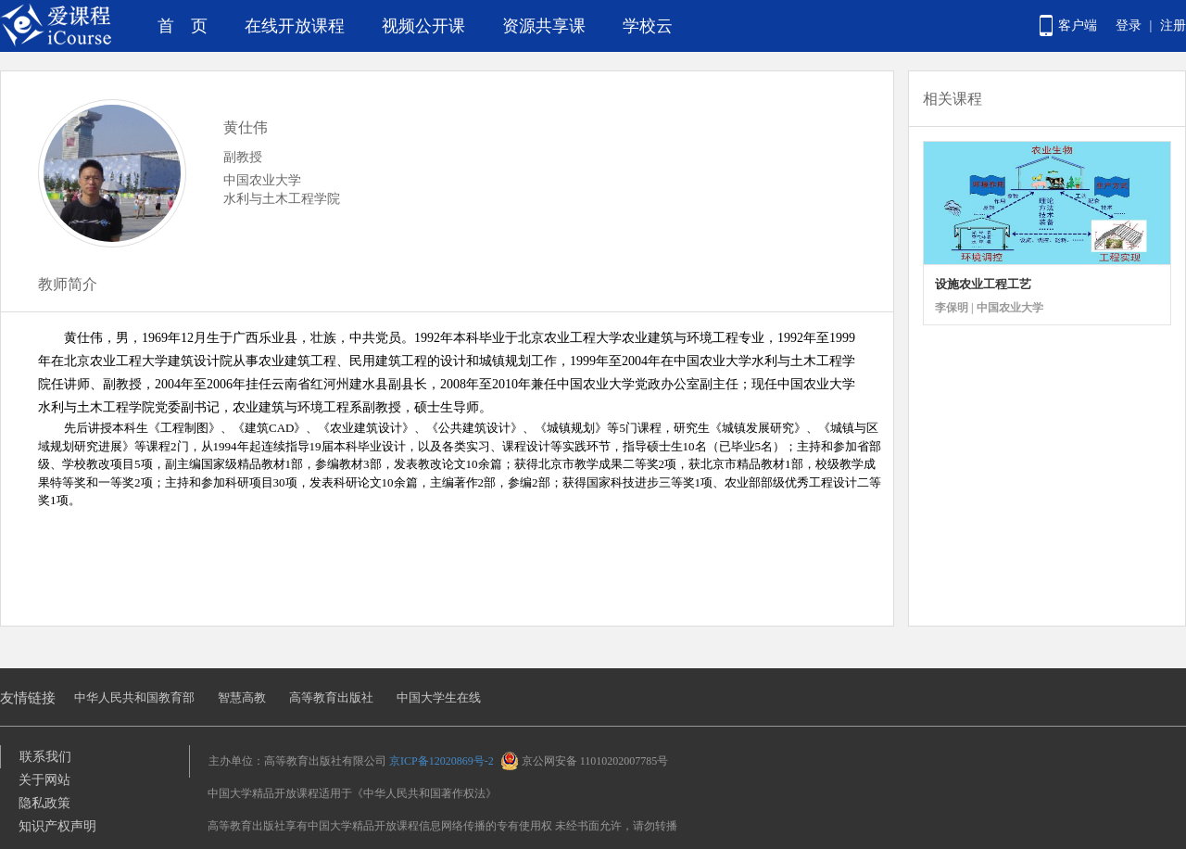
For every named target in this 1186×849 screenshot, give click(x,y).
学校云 (648, 26)
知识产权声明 (57, 826)
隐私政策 (44, 803)
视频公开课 (423, 26)
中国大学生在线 (439, 697)
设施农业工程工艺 (983, 284)
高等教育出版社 (331, 697)
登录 (1129, 25)
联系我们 (45, 757)
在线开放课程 (295, 26)
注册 (1173, 25)
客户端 (1077, 25)
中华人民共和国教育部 (134, 697)
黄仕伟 (245, 127)
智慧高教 (242, 697)
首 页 (183, 26)
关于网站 (44, 780)
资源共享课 (544, 26)
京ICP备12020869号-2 (441, 760)
